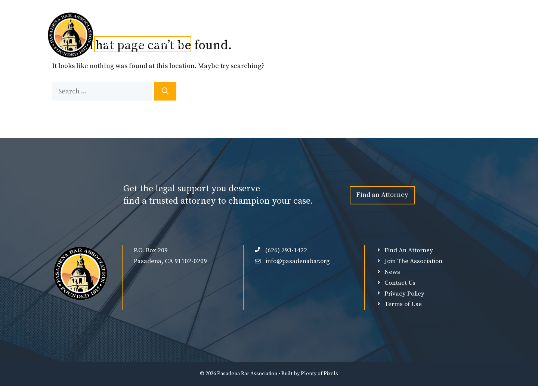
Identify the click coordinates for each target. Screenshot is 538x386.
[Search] (165, 91)
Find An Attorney (275, 27)
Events (230, 27)
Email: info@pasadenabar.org (143, 44)
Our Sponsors (328, 27)
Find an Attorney (382, 195)
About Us (145, 27)
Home (107, 27)
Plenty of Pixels (319, 373)
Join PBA (189, 27)
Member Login (377, 27)
